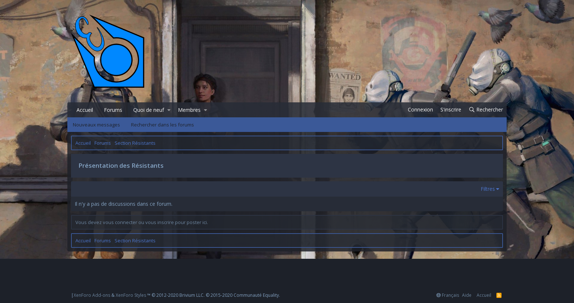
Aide (466, 295)
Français (447, 295)
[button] (168, 110)
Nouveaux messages (96, 124)
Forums (113, 109)
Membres (189, 109)
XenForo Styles (131, 295)
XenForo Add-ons (92, 295)
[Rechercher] (486, 109)
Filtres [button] (488, 188)
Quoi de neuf (148, 109)
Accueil (85, 109)
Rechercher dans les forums (162, 124)
